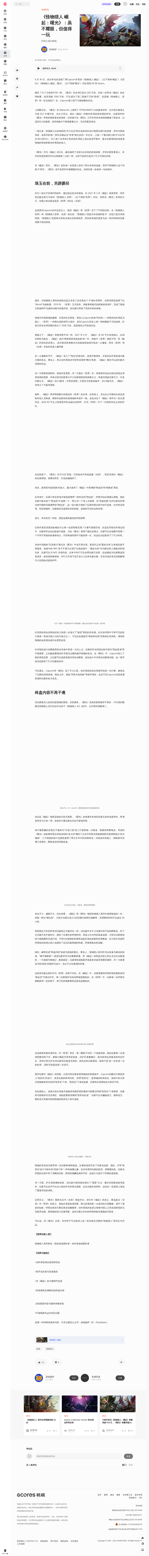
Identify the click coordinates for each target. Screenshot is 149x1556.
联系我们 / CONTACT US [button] (27, 1541)
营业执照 (139, 1505)
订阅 (120, 1378)
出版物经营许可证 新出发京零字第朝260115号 (125, 1529)
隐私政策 (64, 1541)
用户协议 (54, 1541)
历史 (138, 4)
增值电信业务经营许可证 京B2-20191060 (127, 1510)
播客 (118, 1494)
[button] (39, 68)
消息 (144, 4)
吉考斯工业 (127, 1494)
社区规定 (74, 1541)
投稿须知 (44, 1541)
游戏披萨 (50, 1376)
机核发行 (133, 1497)
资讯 (28, 1416)
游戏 (38, 1348)
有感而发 (45, 9)
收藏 (132, 4)
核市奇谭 (138, 1494)
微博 (106, 1494)
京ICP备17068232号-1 (134, 1515)
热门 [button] (124, 1464)
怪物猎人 (50, 1348)
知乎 (99, 1494)
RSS (140, 1497)
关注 (74, 1378)
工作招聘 (21, 1544)
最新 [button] (131, 1464)
